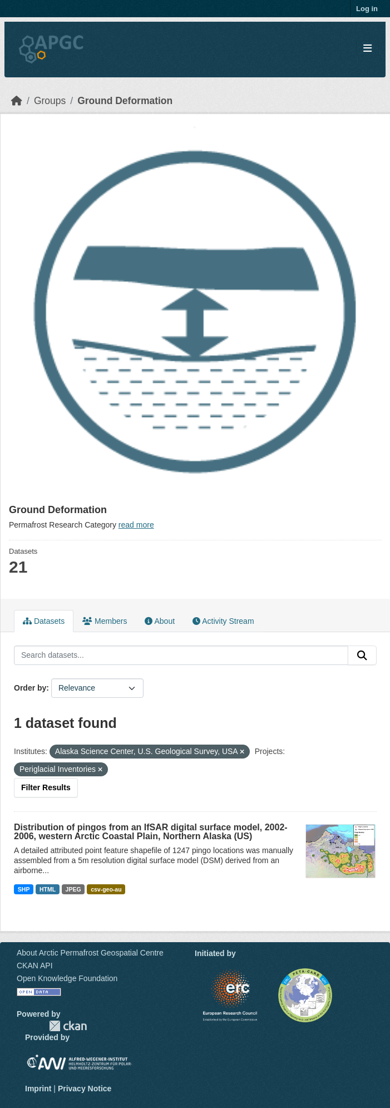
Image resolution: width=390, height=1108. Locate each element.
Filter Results (46, 787)
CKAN (68, 1026)
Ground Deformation (124, 100)
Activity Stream (223, 621)
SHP (24, 889)
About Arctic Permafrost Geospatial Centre (90, 952)
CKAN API (35, 965)
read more (136, 524)
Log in (367, 8)
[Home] (16, 100)
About (160, 621)
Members (104, 621)
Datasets (44, 621)
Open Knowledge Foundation (67, 978)
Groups (50, 100)
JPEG (73, 889)
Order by (30, 687)
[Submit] (362, 656)
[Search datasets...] (181, 656)
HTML (48, 889)
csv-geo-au (106, 889)
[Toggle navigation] (367, 49)
